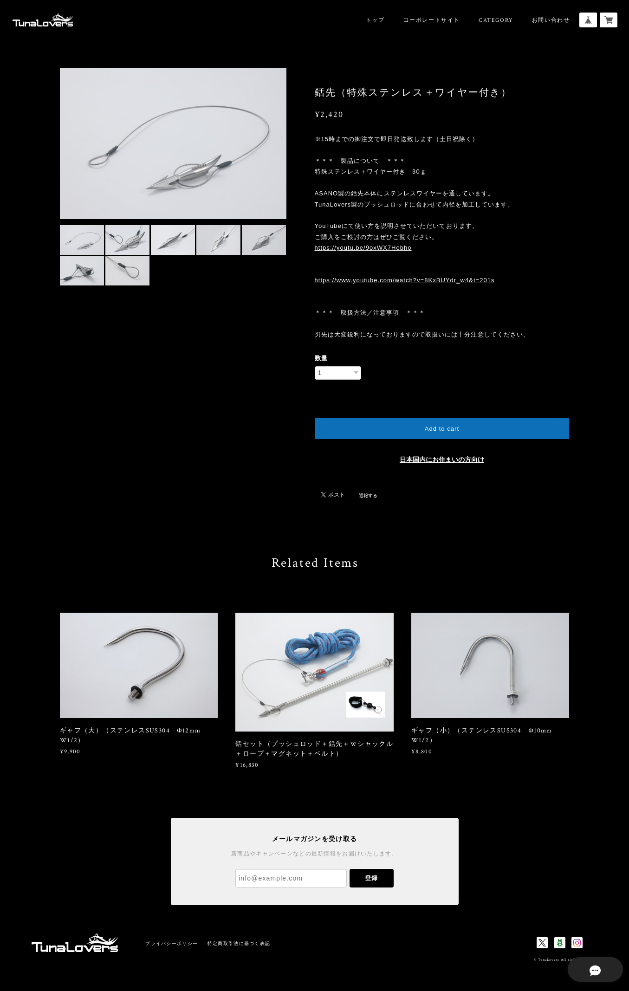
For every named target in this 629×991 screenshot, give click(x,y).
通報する (368, 495)
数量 (321, 358)
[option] (173, 143)
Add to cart (442, 428)
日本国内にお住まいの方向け (442, 459)
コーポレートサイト (431, 20)
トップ (375, 20)
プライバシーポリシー (171, 943)
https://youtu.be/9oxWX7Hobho (363, 247)
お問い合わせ (551, 20)
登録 (371, 877)
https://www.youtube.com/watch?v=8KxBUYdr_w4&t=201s (405, 280)
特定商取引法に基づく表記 (239, 943)
